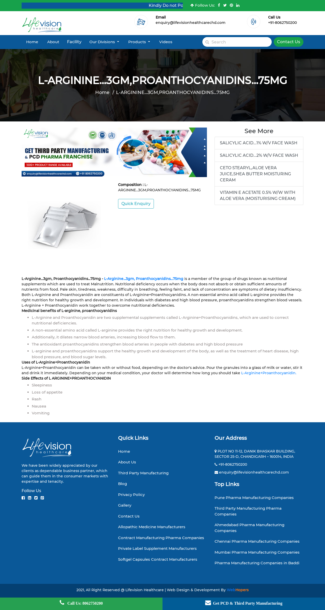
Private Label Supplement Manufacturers (157, 548)
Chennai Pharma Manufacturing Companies (257, 541)
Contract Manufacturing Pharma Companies (161, 537)
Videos (165, 41)
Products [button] (137, 41)
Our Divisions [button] (102, 41)
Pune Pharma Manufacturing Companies (254, 497)
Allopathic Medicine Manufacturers (151, 526)
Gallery (124, 505)
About (53, 41)
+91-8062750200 (282, 22)
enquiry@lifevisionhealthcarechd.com (190, 22)
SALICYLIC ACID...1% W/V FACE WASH (258, 142)
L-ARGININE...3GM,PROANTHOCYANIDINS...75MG (173, 92)
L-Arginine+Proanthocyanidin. (268, 373)
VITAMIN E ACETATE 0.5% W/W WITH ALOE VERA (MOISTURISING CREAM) (258, 195)
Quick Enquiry (136, 203)
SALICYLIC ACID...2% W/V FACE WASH (259, 155)
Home (32, 41)
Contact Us (288, 41)
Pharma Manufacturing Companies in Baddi (257, 562)
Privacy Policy (131, 494)
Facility (74, 41)
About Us (127, 462)
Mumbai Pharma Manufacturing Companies (257, 552)
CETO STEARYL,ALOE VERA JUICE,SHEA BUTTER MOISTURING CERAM (255, 173)
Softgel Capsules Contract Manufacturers (157, 559)
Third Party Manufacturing (143, 473)
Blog (122, 483)
